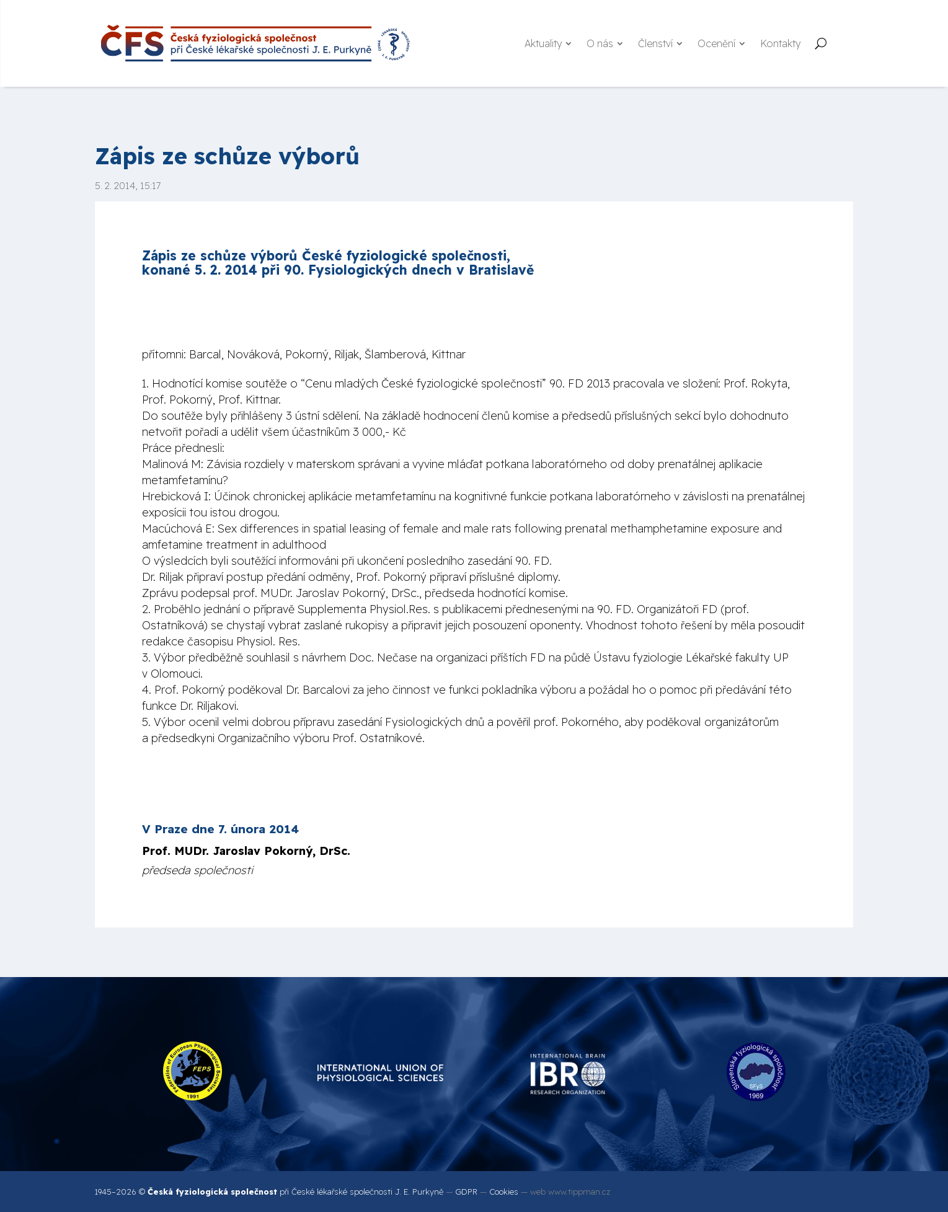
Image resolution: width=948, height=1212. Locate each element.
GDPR (466, 1192)
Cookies (503, 1192)
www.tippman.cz (579, 1192)
